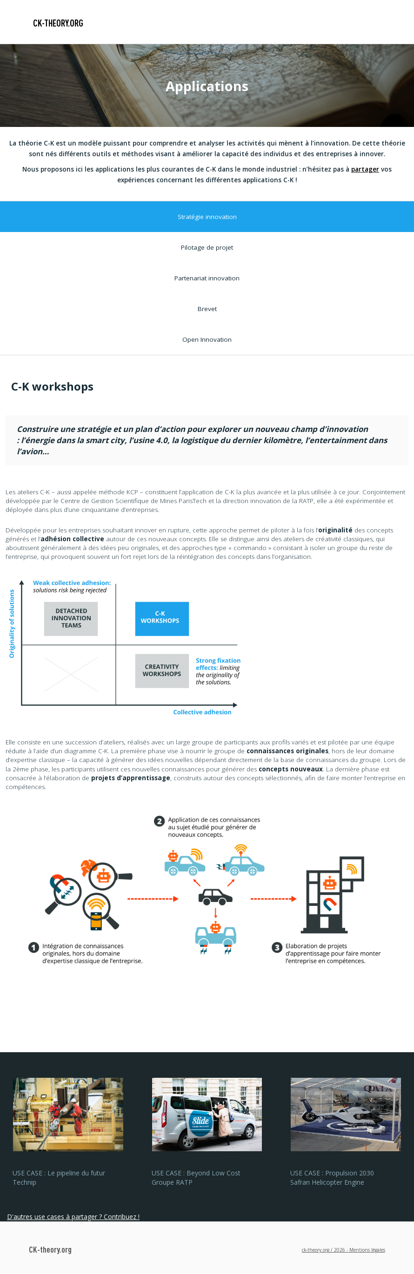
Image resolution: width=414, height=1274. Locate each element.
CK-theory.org (58, 22)
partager (365, 169)
